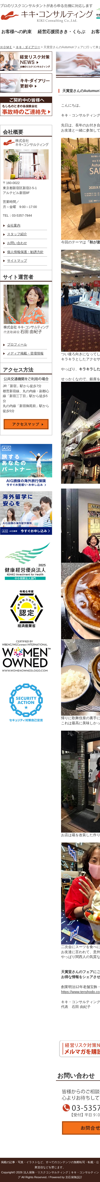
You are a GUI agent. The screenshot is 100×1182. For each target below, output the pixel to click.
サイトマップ (17, 260)
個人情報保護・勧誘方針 (25, 252)
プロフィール (17, 344)
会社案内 (13, 225)
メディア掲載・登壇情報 (25, 353)
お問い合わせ (17, 243)
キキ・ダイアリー (28, 47)
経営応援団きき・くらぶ (61, 31)
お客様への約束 (16, 31)
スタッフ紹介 (17, 234)
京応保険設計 (73, 1177)
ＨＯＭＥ (6, 47)
